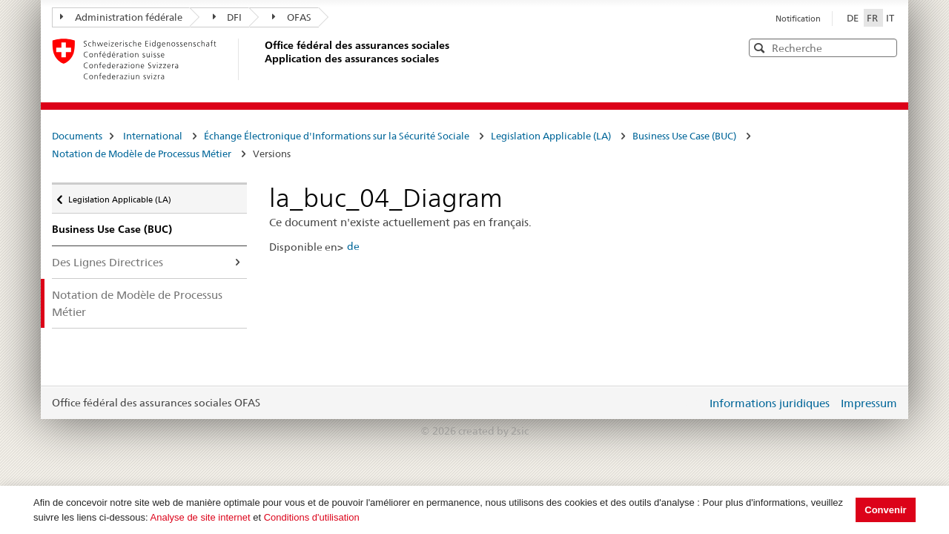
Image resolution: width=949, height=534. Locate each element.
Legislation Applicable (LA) (551, 136)
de (353, 246)
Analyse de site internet (201, 517)
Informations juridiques (770, 403)
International (152, 136)
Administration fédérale (121, 17)
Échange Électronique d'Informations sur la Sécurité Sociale (336, 136)
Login (692, 402)
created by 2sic (493, 431)
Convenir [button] (885, 509)
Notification (798, 18)
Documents (77, 136)
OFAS (291, 17)
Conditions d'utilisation (312, 517)
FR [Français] (873, 18)
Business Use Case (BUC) (684, 136)
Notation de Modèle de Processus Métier (141, 153)
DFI (227, 17)
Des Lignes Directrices (107, 262)
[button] (884, 47)
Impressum (869, 403)
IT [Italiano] (890, 18)
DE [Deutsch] (854, 18)
